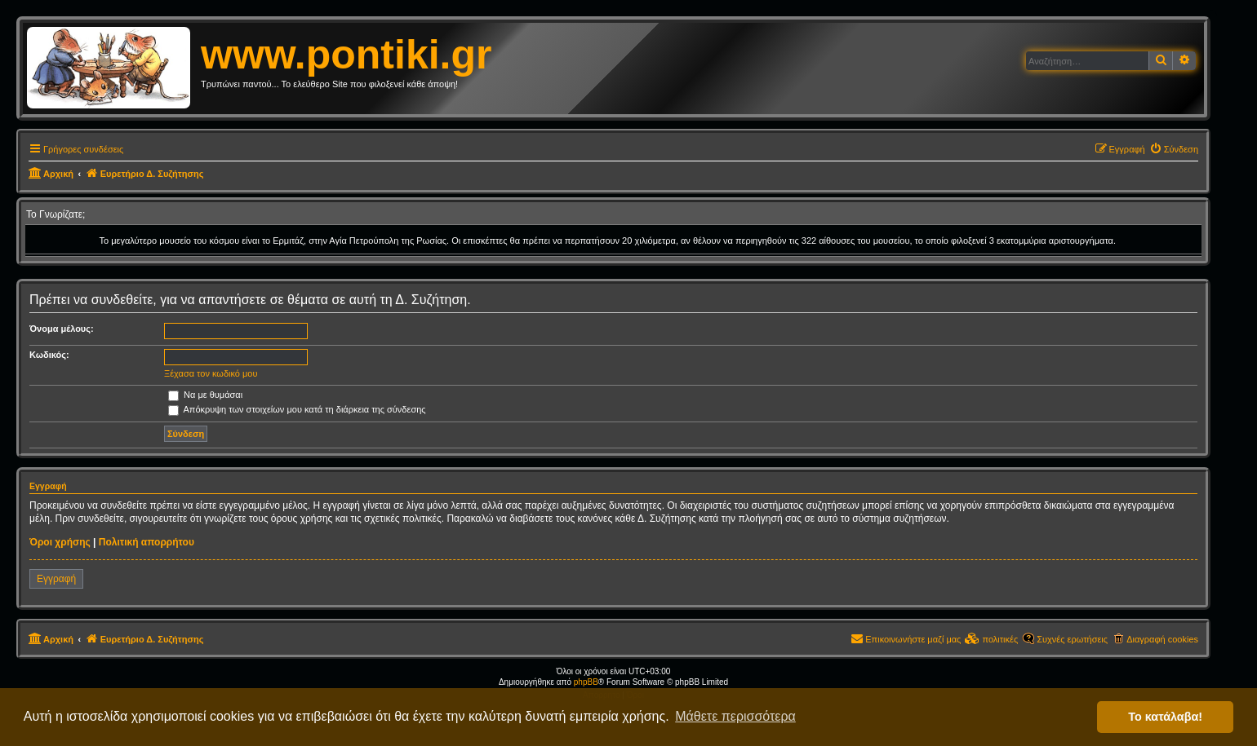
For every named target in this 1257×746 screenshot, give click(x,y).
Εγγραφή (56, 579)
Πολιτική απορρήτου (146, 542)
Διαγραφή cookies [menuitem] (1162, 639)
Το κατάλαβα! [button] (1165, 716)
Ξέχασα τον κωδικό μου (211, 373)
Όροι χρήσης (60, 542)
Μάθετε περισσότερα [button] (735, 716)
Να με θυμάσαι (205, 394)
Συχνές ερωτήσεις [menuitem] (1072, 639)
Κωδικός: (49, 355)
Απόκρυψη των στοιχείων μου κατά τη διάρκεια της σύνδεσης (297, 409)
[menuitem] (1173, 149)
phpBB (586, 682)
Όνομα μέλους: (61, 328)
